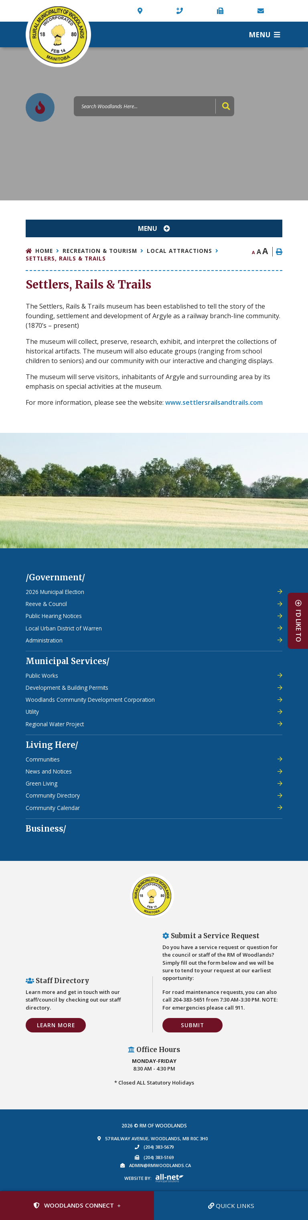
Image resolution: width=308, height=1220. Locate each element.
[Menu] (264, 34)
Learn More (56, 1025)
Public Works (42, 675)
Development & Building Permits (67, 687)
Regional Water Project (55, 724)
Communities (43, 759)
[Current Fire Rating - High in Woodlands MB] (40, 107)
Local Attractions (179, 251)
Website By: (138, 1178)
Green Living (41, 783)
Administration (44, 640)
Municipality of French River (58, 34)
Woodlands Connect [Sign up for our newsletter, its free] (73, 1205)
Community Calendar (53, 808)
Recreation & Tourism (100, 251)
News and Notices (49, 771)
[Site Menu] (154, 228)
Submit (192, 1025)
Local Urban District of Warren (64, 628)
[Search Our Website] (154, 106)
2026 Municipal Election (55, 592)
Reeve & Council (46, 604)
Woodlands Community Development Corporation (90, 699)
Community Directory (53, 795)
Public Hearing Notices (54, 616)
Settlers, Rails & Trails (66, 258)
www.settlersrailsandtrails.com (214, 402)
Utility (32, 711)
